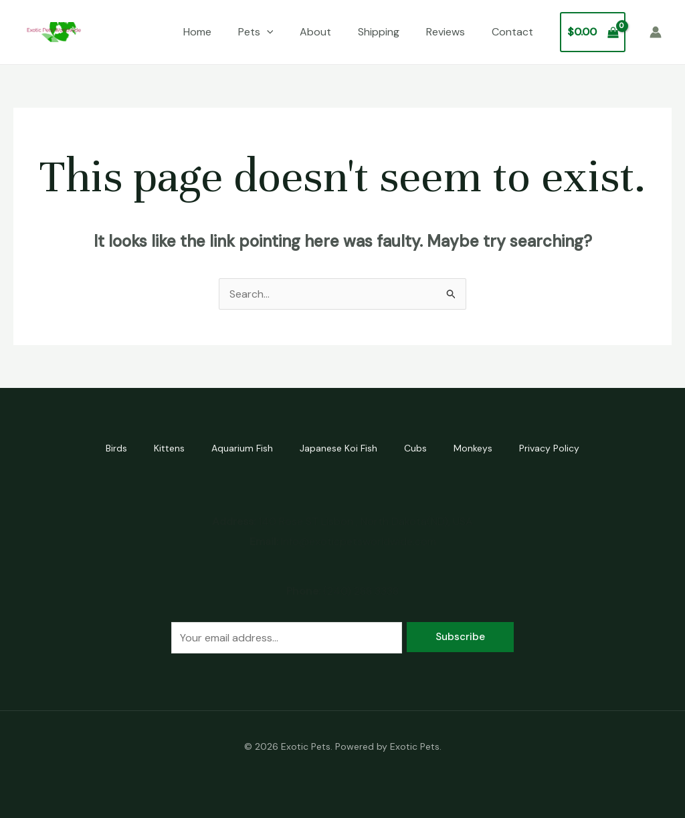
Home (197, 32)
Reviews (445, 32)
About (315, 32)
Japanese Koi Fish (338, 448)
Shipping (378, 32)
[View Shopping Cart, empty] (592, 32)
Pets (256, 32)
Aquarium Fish (242, 448)
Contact (512, 32)
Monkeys (473, 448)
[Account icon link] (656, 32)
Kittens (169, 448)
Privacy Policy (549, 448)
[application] (267, 32)
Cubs (415, 448)
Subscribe (460, 636)
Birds (116, 448)
